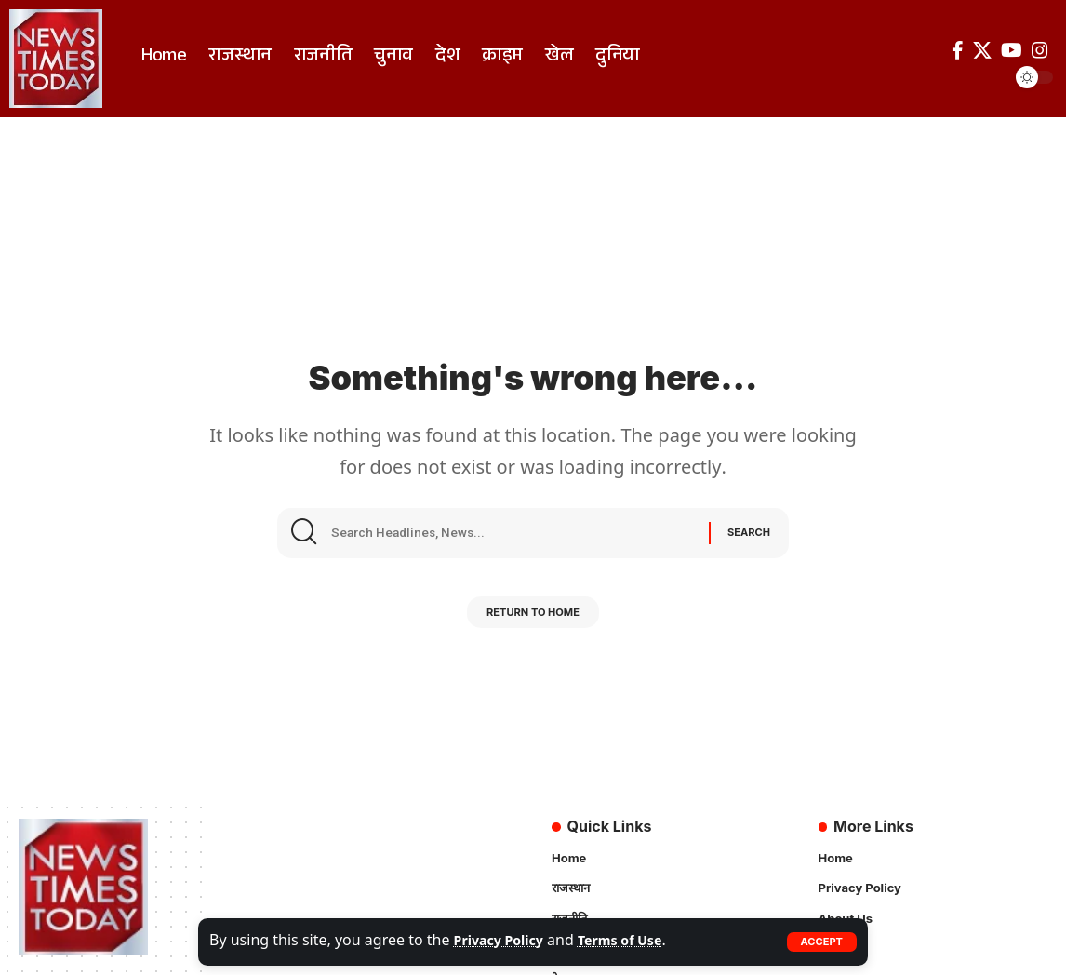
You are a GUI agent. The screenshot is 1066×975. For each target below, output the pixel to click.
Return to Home (533, 620)
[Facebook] (957, 50)
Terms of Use (637, 942)
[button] (820, 941)
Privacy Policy (504, 942)
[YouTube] (1011, 50)
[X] (982, 50)
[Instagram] (1040, 50)
